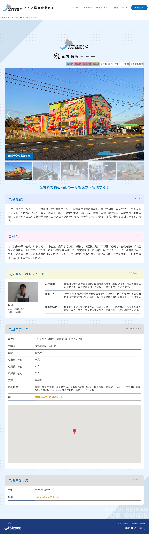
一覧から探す (103, 7)
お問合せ (139, 7)
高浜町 (15, 17)
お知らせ (87, 7)
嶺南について (121, 7)
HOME (75, 7)
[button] (140, 114)
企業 (8, 17)
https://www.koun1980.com (49, 397)
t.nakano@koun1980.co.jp (47, 497)
